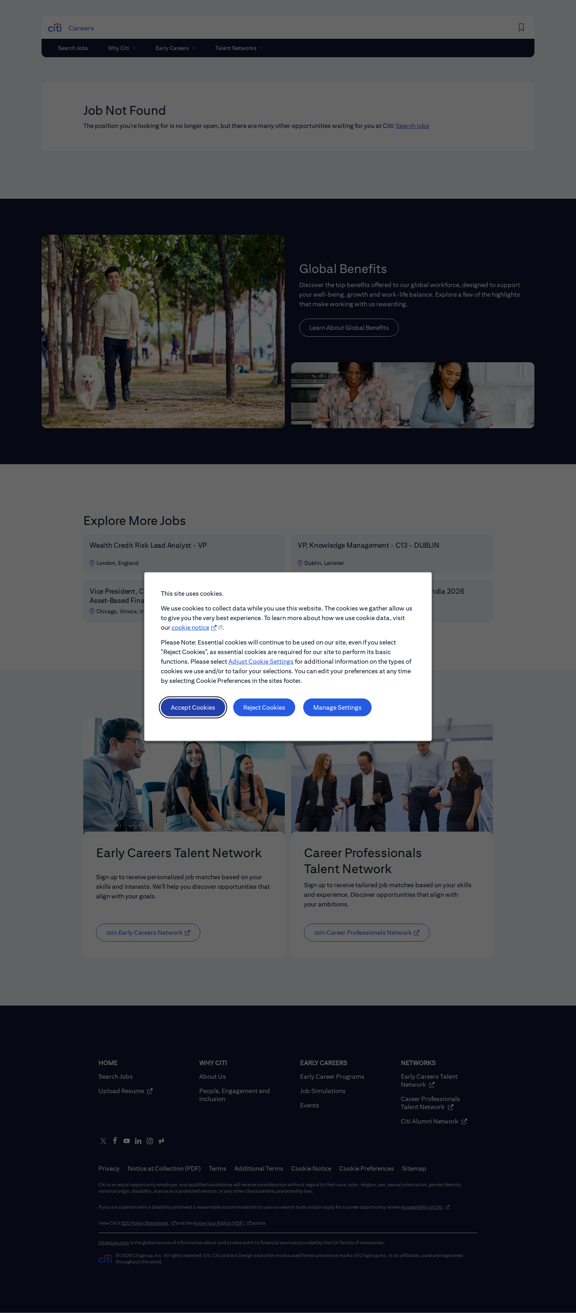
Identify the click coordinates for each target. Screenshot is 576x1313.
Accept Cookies (195, 710)
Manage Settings (336, 710)
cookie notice (193, 633)
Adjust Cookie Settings (262, 665)
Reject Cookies (264, 710)
